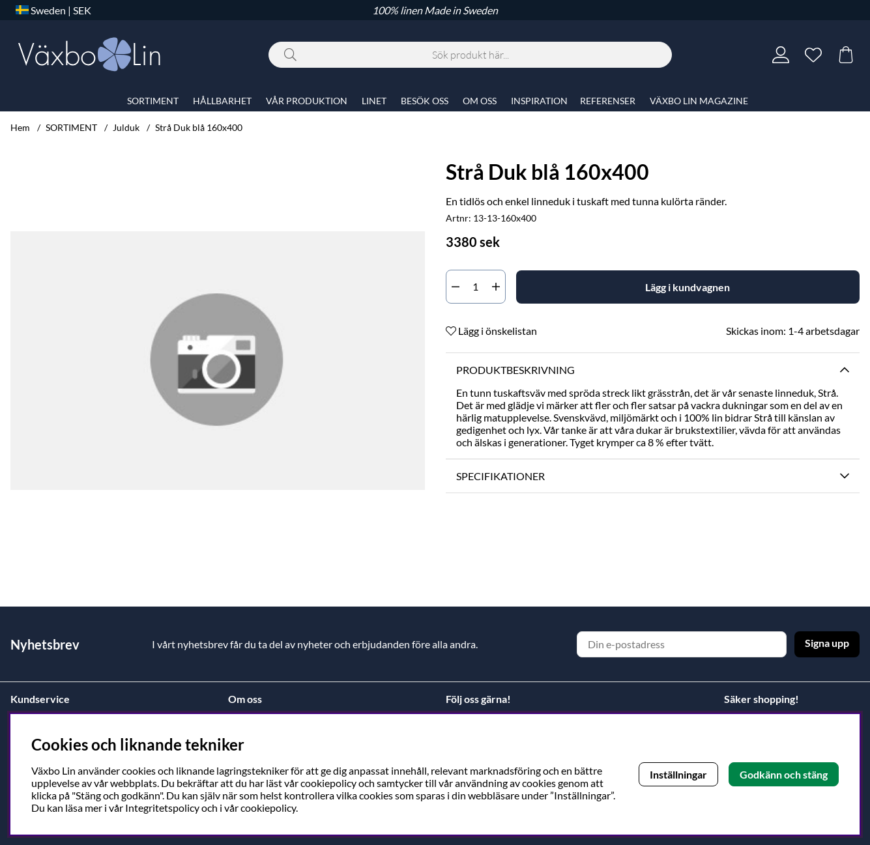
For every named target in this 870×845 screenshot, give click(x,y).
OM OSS (480, 100)
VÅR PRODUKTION (306, 100)
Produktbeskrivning (515, 370)
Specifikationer (500, 476)
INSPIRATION (539, 100)
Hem (20, 127)
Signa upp (827, 643)
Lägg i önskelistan (491, 330)
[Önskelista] (813, 54)
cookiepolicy (268, 807)
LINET (374, 100)
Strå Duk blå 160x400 (198, 127)
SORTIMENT (71, 127)
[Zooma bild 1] (217, 361)
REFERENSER (607, 100)
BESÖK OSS (424, 100)
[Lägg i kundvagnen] (688, 287)
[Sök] (470, 55)
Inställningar (678, 774)
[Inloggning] (780, 54)
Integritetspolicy (162, 807)
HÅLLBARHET (222, 100)
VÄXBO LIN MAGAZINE (699, 100)
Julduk (126, 127)
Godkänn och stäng (784, 774)
